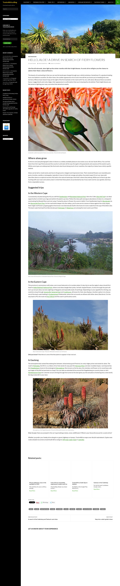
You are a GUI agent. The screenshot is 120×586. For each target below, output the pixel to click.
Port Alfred (50, 296)
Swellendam (63, 196)
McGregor (61, 208)
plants (79, 509)
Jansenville (47, 292)
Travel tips (51, 2)
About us (110, 2)
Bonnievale (106, 201)
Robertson (70, 208)
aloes (36, 509)
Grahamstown (53, 294)
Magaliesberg (35, 368)
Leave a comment (55, 63)
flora (52, 509)
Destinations (60, 2)
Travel (103, 509)
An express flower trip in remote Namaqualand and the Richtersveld (10, 103)
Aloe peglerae (60, 368)
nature (72, 509)
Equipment (26, 2)
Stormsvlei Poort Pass (38, 203)
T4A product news (99, 2)
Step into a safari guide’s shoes (91, 518)
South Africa (87, 509)
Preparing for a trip (38, 2)
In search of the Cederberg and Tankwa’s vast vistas (49, 518)
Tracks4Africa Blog (10, 2)
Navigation (71, 2)
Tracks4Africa (42, 63)
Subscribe (7, 43)
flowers (59, 509)
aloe (31, 509)
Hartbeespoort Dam (34, 372)
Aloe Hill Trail (100, 196)
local (66, 509)
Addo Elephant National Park (42, 287)
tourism (96, 509)
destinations (44, 509)
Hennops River (80, 366)
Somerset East (56, 292)
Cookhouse (67, 292)
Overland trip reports (84, 2)
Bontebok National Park (78, 196)
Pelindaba (36, 366)
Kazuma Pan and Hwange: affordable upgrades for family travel (10, 108)
